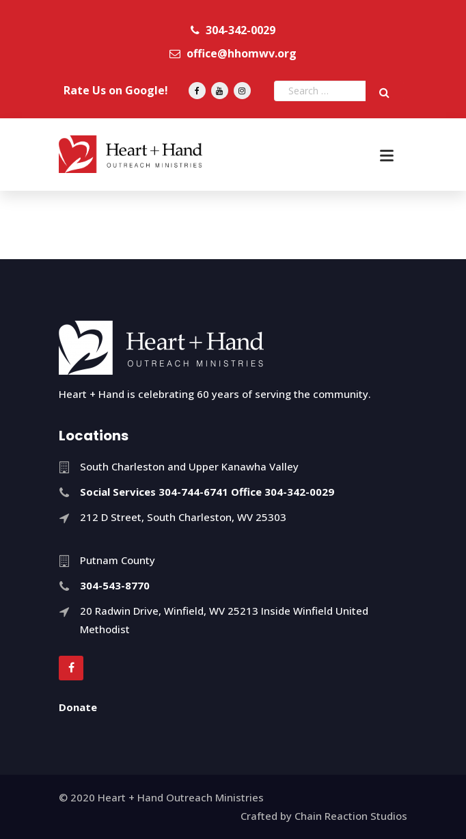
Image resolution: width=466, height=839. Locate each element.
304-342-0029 (233, 30)
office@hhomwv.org (233, 53)
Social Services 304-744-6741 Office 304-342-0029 (207, 491)
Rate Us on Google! (116, 90)
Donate (78, 707)
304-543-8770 (115, 585)
